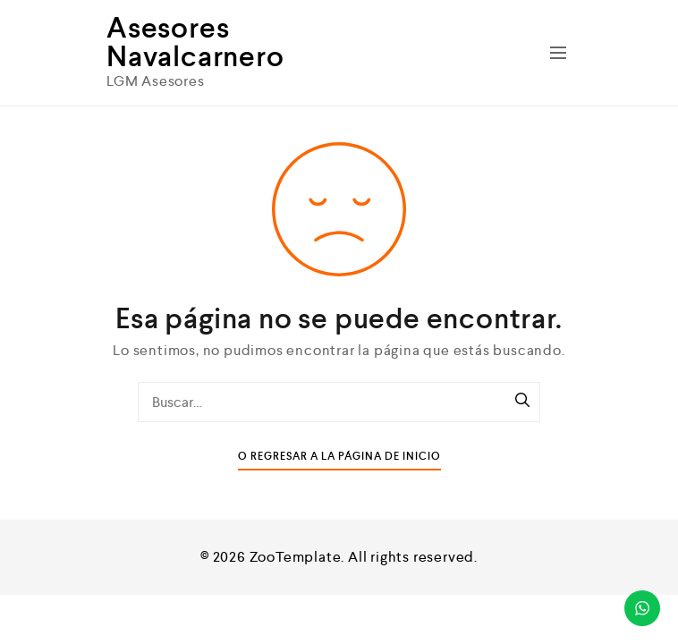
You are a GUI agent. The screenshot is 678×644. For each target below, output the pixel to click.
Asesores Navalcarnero (195, 42)
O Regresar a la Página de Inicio (339, 456)
